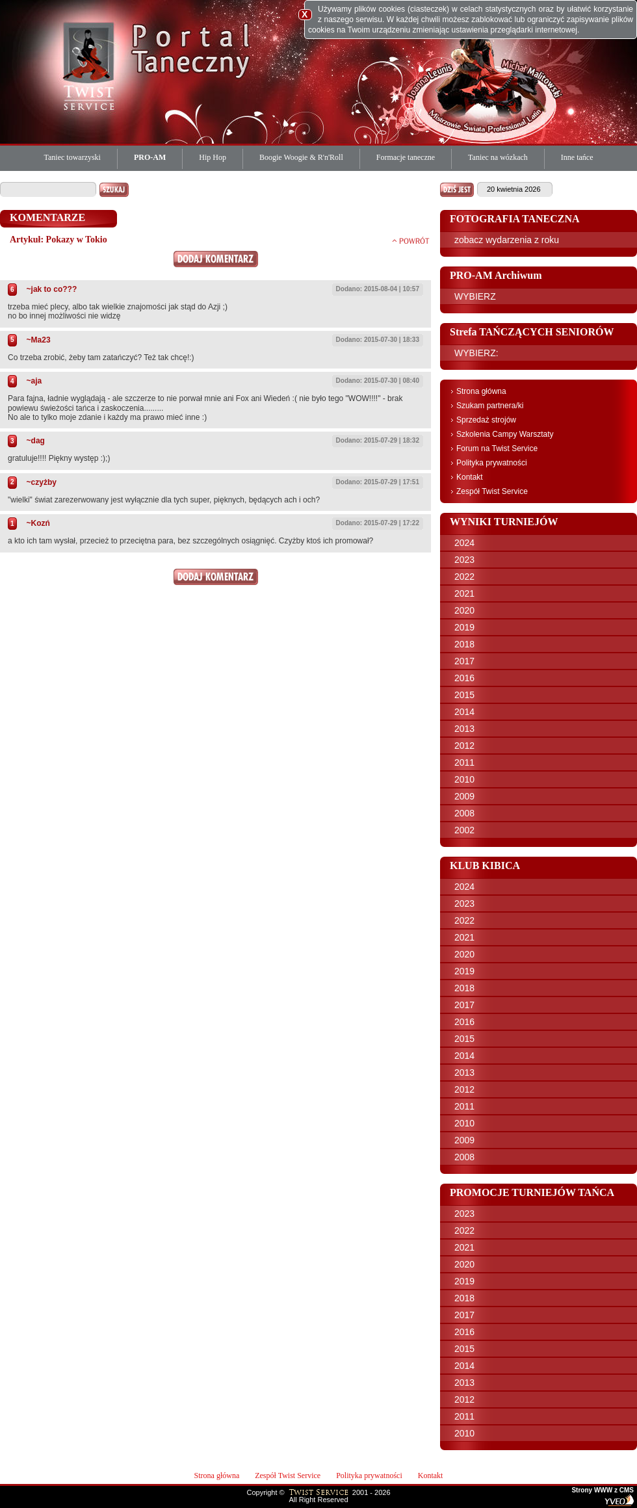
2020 (464, 610)
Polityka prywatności (491, 462)
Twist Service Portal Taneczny (91, 65)
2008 (464, 813)
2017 (464, 661)
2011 (464, 762)
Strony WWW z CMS (602, 1490)
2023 (464, 559)
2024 (464, 543)
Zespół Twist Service (492, 491)
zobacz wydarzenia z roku (506, 240)
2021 (464, 593)
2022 (464, 576)
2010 (464, 779)
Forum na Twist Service (497, 448)
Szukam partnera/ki (489, 405)
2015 (464, 695)
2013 (464, 728)
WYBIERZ (475, 296)
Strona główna (481, 391)
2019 (464, 627)
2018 (464, 644)
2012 (464, 745)
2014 (464, 712)
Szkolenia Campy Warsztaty (505, 434)
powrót (411, 240)
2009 (464, 796)
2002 (464, 830)
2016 (464, 678)
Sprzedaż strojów (486, 419)
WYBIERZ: (476, 353)
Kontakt (469, 477)
